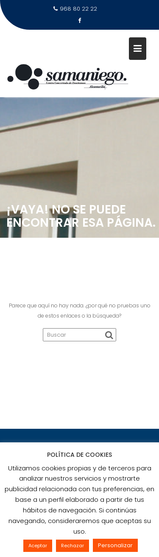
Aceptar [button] (37, 545)
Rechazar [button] (72, 545)
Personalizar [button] (115, 545)
